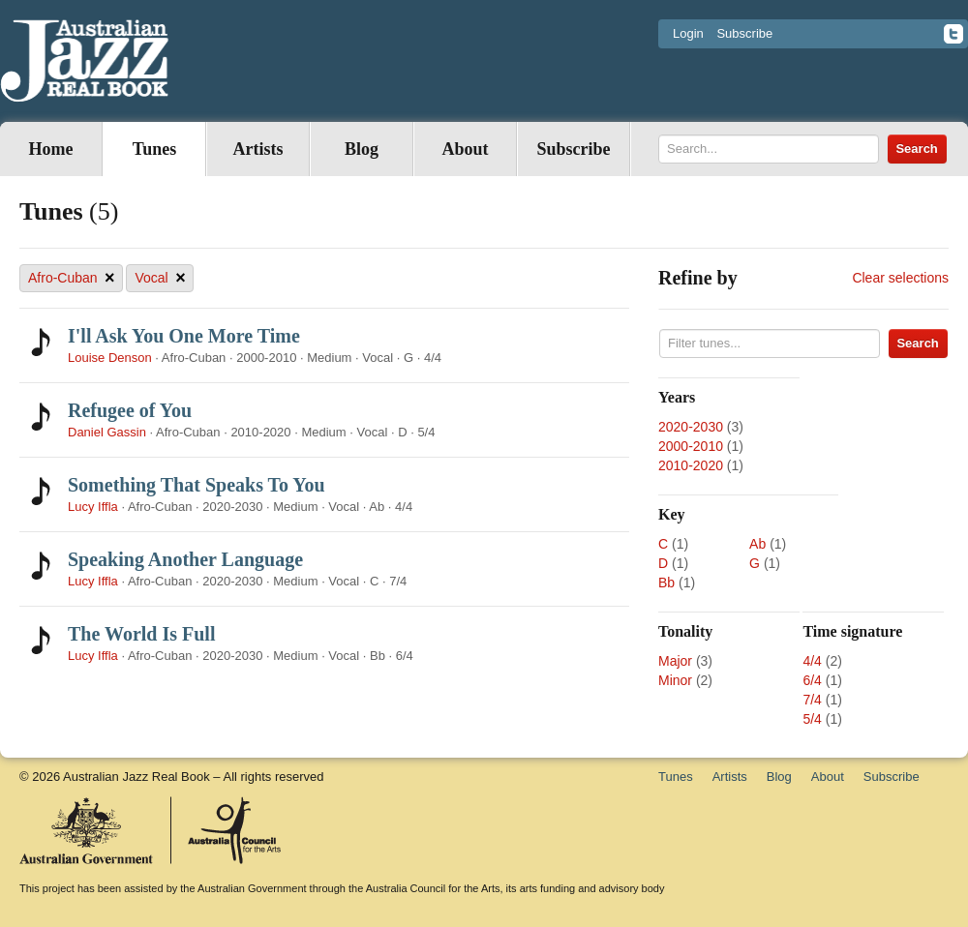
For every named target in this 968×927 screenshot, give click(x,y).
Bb (666, 582)
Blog (361, 149)
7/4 (811, 699)
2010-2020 (690, 465)
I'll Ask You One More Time (184, 335)
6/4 (811, 680)
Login (688, 33)
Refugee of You (130, 410)
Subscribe (744, 33)
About (464, 149)
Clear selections (900, 277)
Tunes (154, 149)
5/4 (811, 719)
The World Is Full (141, 633)
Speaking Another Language (185, 559)
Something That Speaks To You (196, 484)
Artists (258, 149)
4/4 (811, 661)
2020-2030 (690, 426)
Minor (675, 680)
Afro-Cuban (71, 278)
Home (51, 149)
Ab (757, 544)
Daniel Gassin (109, 432)
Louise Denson (110, 357)
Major (675, 661)
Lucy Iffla (93, 506)
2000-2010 (690, 446)
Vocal (160, 278)
